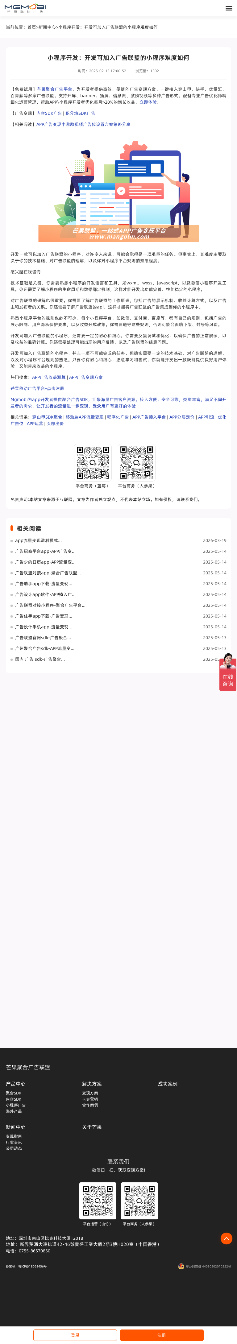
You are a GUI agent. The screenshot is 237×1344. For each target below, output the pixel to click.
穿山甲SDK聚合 (47, 417)
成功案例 (168, 1083)
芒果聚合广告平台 (54, 89)
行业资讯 (14, 1142)
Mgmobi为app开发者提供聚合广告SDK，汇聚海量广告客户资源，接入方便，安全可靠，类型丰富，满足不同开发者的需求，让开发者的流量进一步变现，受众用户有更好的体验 (118, 402)
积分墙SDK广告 (80, 113)
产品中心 (16, 1083)
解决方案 (92, 1083)
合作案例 (90, 1105)
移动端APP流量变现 (85, 417)
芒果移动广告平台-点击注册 (37, 388)
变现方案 (90, 1093)
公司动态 (14, 1148)
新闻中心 (47, 27)
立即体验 (148, 102)
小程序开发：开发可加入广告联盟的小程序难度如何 (108, 27)
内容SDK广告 (49, 113)
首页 (31, 27)
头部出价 (55, 423)
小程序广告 (16, 1105)
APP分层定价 (181, 417)
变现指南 (14, 1136)
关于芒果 (92, 1126)
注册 (161, 1335)
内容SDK (13, 1099)
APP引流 (206, 417)
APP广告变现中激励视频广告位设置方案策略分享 (83, 124)
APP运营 (35, 423)
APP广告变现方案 (86, 377)
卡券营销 (90, 1099)
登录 (75, 1335)
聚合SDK (13, 1093)
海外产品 (14, 1111)
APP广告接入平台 (149, 417)
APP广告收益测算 (49, 377)
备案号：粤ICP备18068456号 (26, 1266)
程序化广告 (118, 417)
